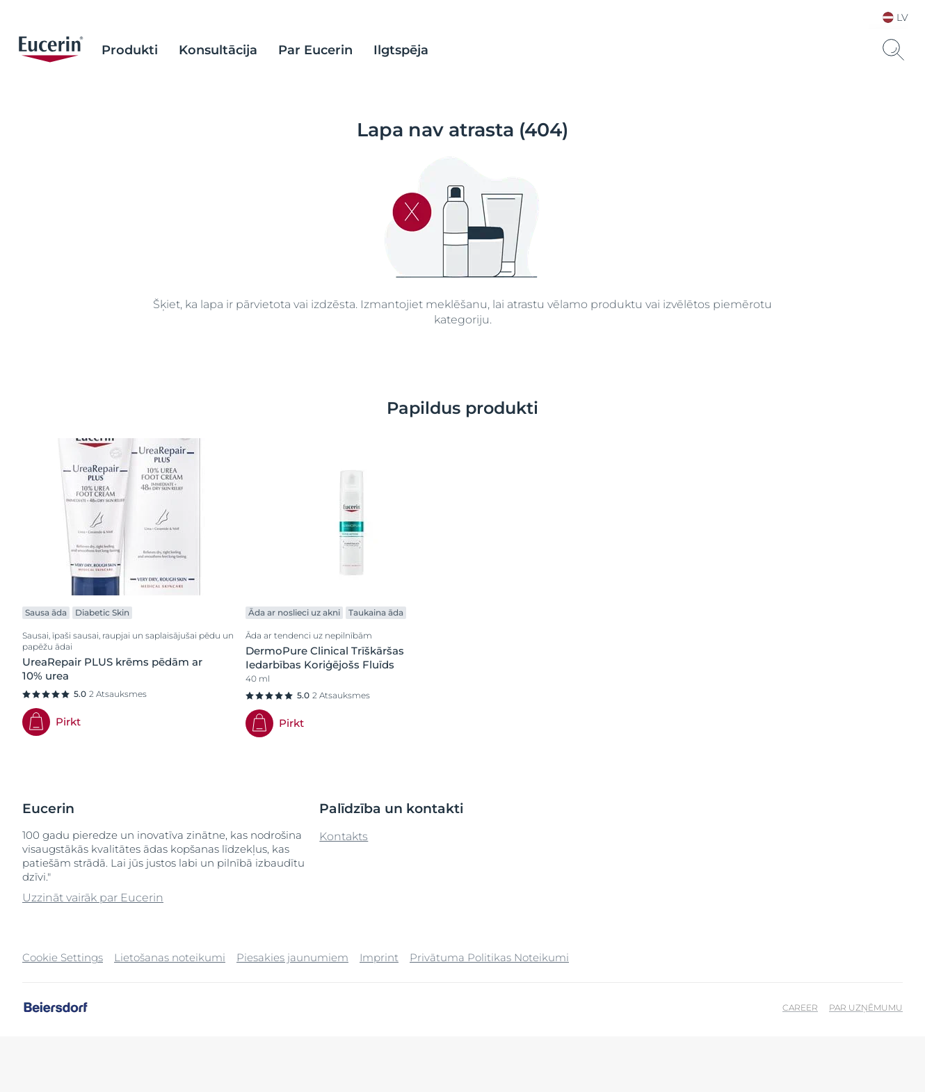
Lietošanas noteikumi (169, 957)
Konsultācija (218, 50)
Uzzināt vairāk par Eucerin (92, 897)
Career (800, 1007)
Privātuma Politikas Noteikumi (489, 957)
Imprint (379, 957)
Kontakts (343, 836)
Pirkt (68, 721)
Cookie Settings (62, 957)
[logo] (51, 50)
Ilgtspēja (400, 50)
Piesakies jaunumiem (292, 957)
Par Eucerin (315, 50)
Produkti (130, 50)
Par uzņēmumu (866, 1007)
